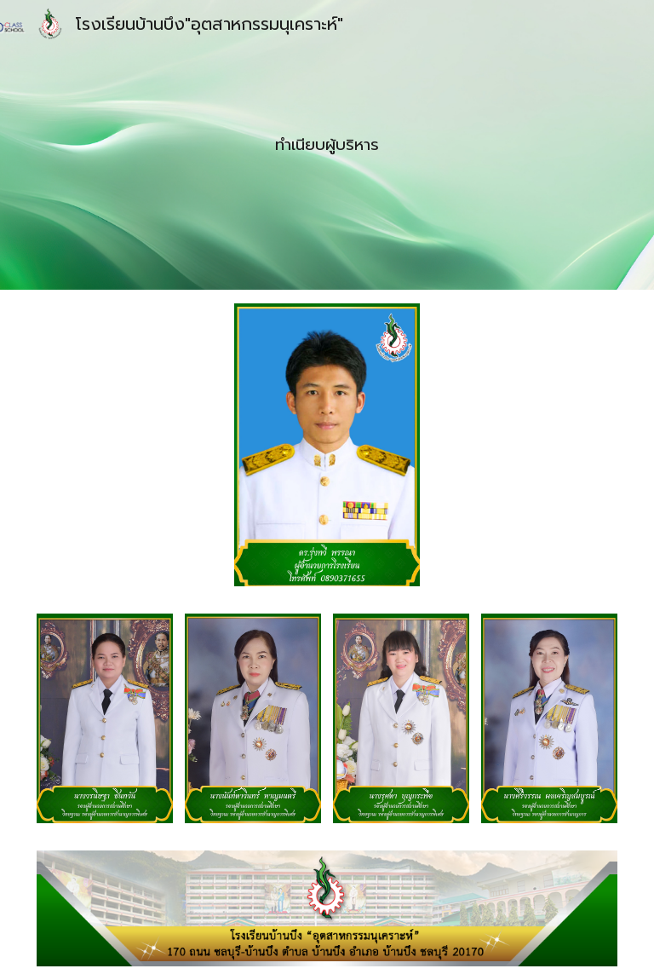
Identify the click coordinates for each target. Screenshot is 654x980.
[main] (327, 145)
